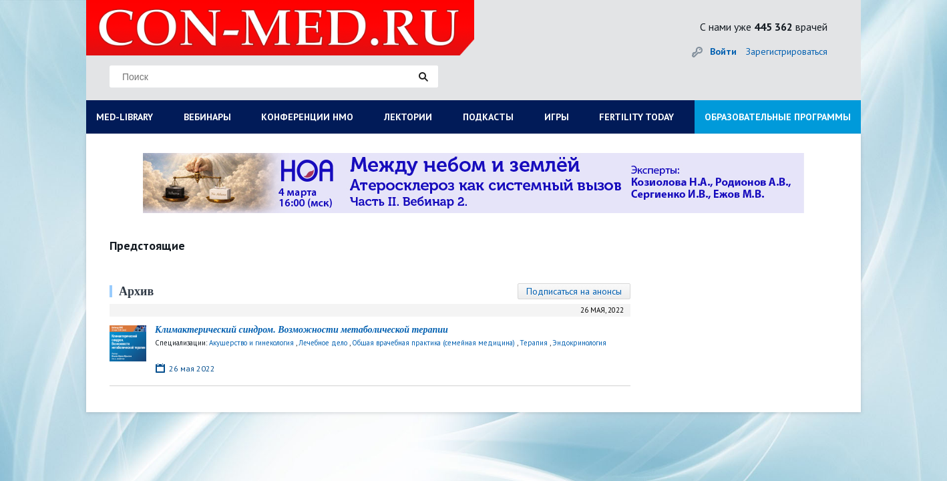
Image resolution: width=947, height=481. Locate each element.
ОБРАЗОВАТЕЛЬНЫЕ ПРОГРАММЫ (778, 117)
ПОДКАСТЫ (488, 117)
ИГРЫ (556, 117)
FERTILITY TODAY (636, 117)
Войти (723, 51)
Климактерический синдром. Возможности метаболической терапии (301, 330)
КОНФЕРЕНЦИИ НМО (307, 117)
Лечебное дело (323, 342)
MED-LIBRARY (124, 117)
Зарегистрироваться (786, 51)
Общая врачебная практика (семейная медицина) (433, 342)
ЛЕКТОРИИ (408, 117)
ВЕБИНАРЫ (207, 117)
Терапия (534, 342)
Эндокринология (579, 342)
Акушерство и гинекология (251, 342)
